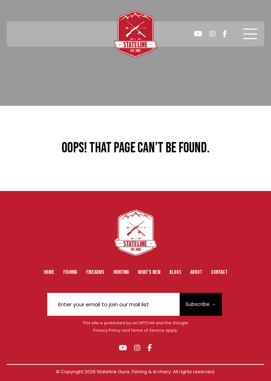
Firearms (95, 272)
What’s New (149, 272)
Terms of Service (147, 330)
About (196, 272)
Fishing (70, 272)
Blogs (175, 272)
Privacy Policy (107, 330)
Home (49, 272)
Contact (219, 272)
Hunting (121, 272)
